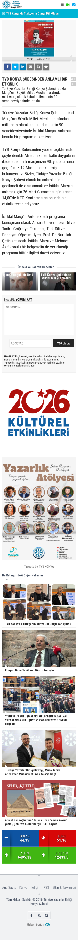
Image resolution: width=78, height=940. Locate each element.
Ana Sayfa (9, 888)
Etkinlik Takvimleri (64, 888)
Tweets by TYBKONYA (39, 567)
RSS (46, 888)
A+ (73, 79)
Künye (23, 888)
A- (73, 84)
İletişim (35, 888)
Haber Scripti (35, 925)
